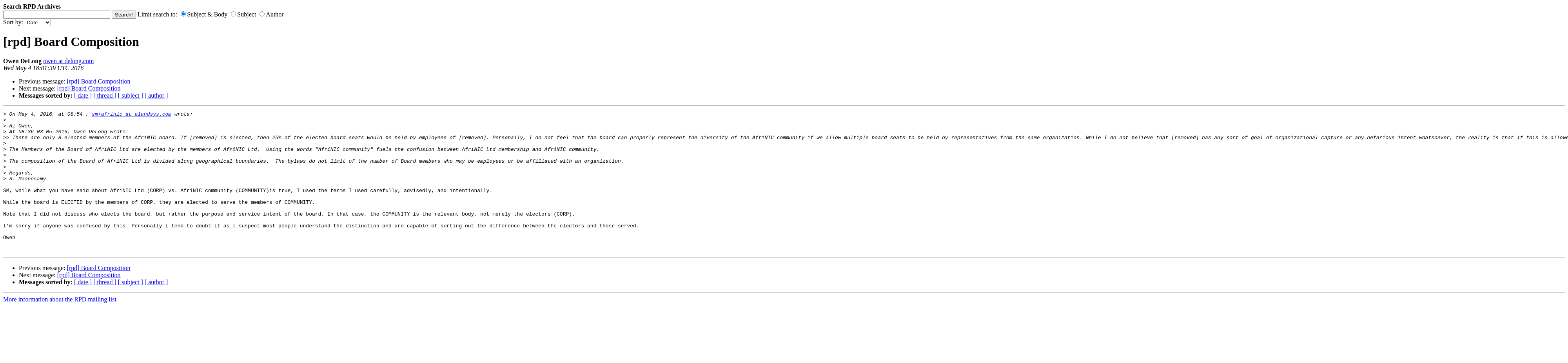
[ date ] (83, 95)
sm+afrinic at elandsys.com (131, 114)
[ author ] (156, 95)
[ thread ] (104, 95)
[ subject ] (130, 95)
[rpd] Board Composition (99, 81)
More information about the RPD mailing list (59, 327)
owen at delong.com (68, 61)
